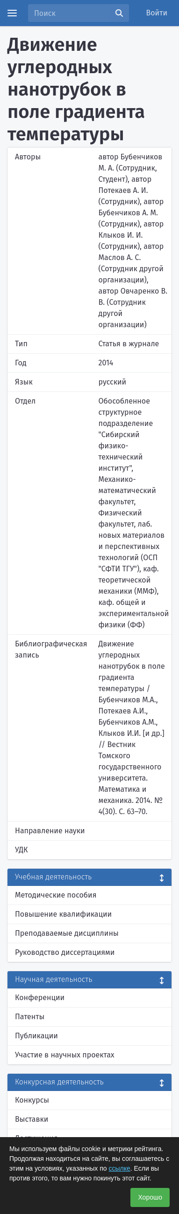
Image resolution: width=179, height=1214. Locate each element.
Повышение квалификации (63, 914)
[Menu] (12, 13)
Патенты (29, 1016)
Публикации (36, 1035)
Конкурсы (32, 1100)
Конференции (39, 997)
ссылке (119, 1168)
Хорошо (150, 1197)
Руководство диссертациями (65, 952)
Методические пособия (56, 895)
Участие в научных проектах (65, 1054)
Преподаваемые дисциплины (67, 933)
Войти (157, 12)
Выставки (31, 1119)
